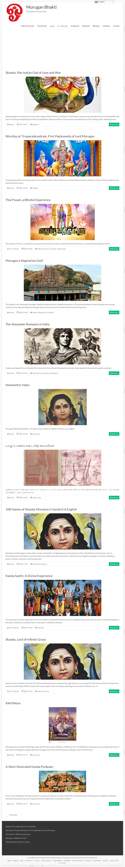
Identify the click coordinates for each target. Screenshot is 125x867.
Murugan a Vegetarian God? (24, 260)
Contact (36, 860)
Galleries (106, 26)
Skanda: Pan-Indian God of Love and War (33, 72)
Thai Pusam (42, 26)
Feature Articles (27, 26)
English (100, 1)
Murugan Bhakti (41, 7)
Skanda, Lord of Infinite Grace (26, 639)
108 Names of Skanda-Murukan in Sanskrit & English (41, 509)
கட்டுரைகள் (63, 26)
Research (86, 26)
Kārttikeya (13, 703)
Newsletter (67, 860)
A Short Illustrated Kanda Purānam (29, 767)
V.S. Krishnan (14, 249)
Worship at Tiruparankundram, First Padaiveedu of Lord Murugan (50, 136)
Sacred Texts (97, 860)
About (9, 860)
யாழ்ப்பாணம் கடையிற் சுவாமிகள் (30, 446)
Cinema (116, 26)
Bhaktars (16, 860)
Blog (21, 860)
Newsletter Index (17, 385)
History (35, 312)
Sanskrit (35, 564)
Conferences (29, 860)
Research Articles (77, 860)
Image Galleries (57, 860)
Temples (35, 188)
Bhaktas (96, 26)
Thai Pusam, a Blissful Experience (28, 200)
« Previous (13, 815)
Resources (88, 860)
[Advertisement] (62, 48)
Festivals (53, 249)
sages (34, 497)
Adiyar (11, 124)
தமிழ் (52, 26)
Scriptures (75, 26)
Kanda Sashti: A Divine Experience (29, 576)
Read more (114, 124)
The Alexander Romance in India (27, 324)
